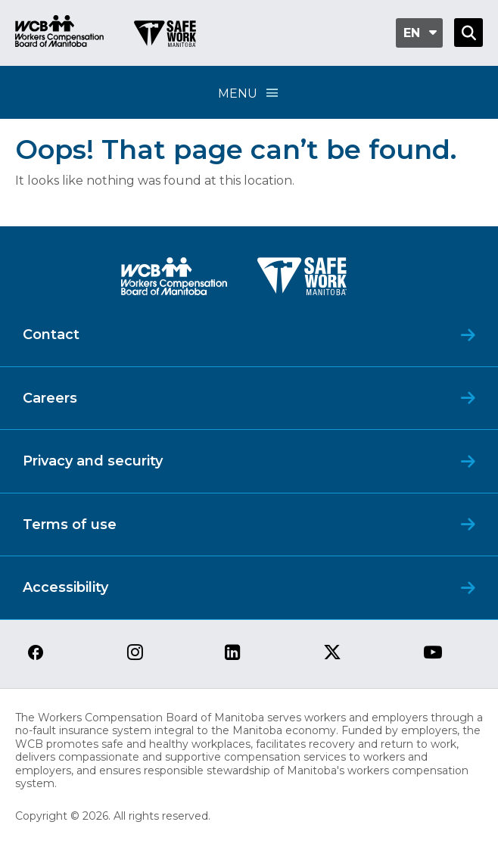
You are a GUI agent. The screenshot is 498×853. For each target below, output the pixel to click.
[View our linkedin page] (233, 654)
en (411, 33)
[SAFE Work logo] (302, 280)
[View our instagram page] (135, 654)
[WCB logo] (174, 280)
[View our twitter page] (332, 654)
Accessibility (65, 587)
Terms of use (70, 524)
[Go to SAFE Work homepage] (165, 35)
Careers (50, 398)
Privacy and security (93, 461)
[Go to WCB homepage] (59, 33)
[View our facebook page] (35, 654)
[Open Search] (468, 32)
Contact (51, 334)
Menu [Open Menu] (249, 93)
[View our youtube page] (433, 654)
